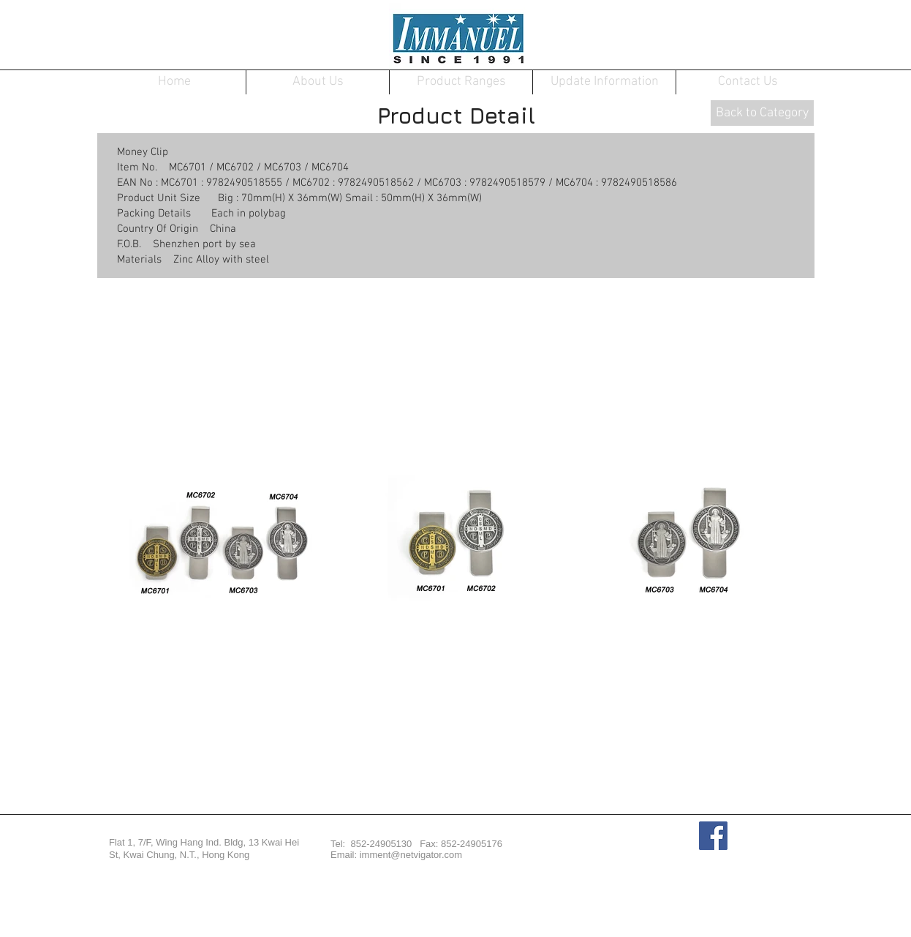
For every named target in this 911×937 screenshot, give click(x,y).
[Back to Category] (762, 113)
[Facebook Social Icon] (713, 835)
